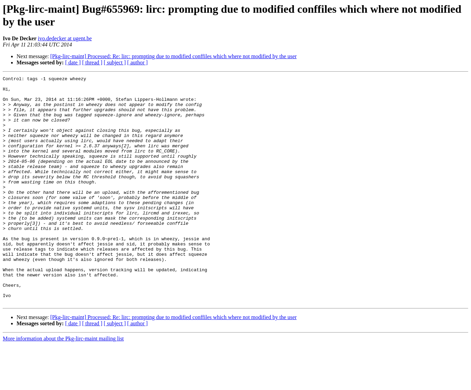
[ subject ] (115, 62)
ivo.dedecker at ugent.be (65, 38)
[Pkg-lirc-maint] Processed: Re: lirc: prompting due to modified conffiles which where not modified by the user (173, 56)
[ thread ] (92, 62)
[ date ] (73, 62)
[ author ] (137, 62)
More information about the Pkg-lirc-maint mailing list (63, 384)
